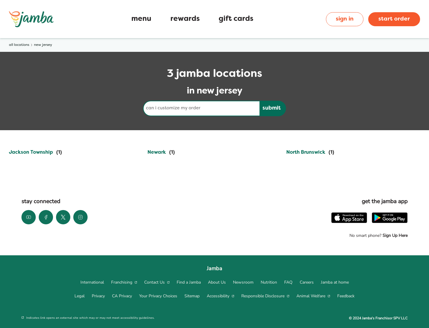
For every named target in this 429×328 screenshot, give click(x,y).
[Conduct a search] (201, 108)
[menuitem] (92, 282)
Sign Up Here (394, 235)
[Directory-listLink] (35, 152)
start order (394, 19)
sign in (345, 19)
